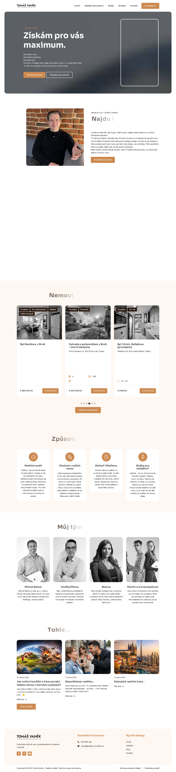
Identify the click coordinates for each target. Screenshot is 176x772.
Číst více (21, 699)
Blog (128, 749)
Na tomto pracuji (34, 75)
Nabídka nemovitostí (94, 6)
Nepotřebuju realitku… (79, 681)
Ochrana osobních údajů (130, 768)
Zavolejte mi (150, 6)
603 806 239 (86, 742)
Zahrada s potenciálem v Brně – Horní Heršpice (88, 346)
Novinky (122, 6)
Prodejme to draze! (102, 160)
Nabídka (129, 745)
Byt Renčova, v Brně (32, 344)
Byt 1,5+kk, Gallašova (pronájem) (130, 346)
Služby (111, 6)
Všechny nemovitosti (88, 410)
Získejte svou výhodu (59, 75)
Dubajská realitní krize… (129, 681)
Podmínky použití (152, 768)
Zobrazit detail (50, 391)
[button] (81, 403)
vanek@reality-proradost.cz (92, 746)
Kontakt (134, 6)
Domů (77, 6)
